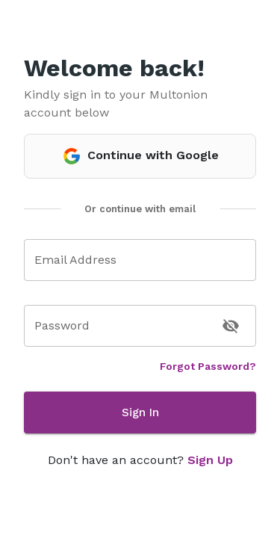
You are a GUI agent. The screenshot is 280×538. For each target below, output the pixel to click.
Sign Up (210, 460)
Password (62, 325)
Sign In (140, 412)
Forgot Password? (208, 366)
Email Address (75, 260)
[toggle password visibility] (231, 326)
